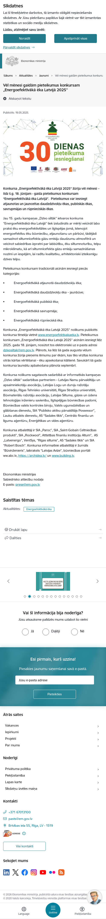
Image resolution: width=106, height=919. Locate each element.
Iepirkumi (12, 732)
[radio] (28, 631)
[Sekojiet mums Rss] (61, 872)
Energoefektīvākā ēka (39, 509)
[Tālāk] (98, 581)
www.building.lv (63, 456)
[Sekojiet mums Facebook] (24, 872)
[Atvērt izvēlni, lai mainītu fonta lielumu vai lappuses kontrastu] (82, 911)
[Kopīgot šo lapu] (53, 538)
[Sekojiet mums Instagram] (34, 872)
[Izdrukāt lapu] (53, 530)
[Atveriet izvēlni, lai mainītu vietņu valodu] (23, 911)
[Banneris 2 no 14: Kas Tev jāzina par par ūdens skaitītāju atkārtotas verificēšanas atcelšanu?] (53, 581)
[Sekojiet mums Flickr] (52, 872)
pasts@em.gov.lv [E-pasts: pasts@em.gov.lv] (20, 819)
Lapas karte (13, 782)
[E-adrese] (11, 833)
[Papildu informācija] (24, 833)
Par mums (12, 745)
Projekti (10, 739)
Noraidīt (24, 38)
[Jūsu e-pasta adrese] (54, 680)
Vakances (12, 725)
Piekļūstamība (15, 775)
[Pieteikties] (54, 694)
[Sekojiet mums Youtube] (43, 872)
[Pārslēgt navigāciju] (53, 910)
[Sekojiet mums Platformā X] (15, 872)
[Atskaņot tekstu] (20, 98)
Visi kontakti (24, 846)
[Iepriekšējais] (8, 581)
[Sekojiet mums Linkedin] (6, 872)
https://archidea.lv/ (32, 456)
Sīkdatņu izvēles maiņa (21, 789)
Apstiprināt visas (75, 38)
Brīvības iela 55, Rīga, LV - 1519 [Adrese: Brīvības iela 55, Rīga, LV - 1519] (31, 826)
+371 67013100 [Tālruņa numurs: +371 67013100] (20, 812)
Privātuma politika (18, 769)
